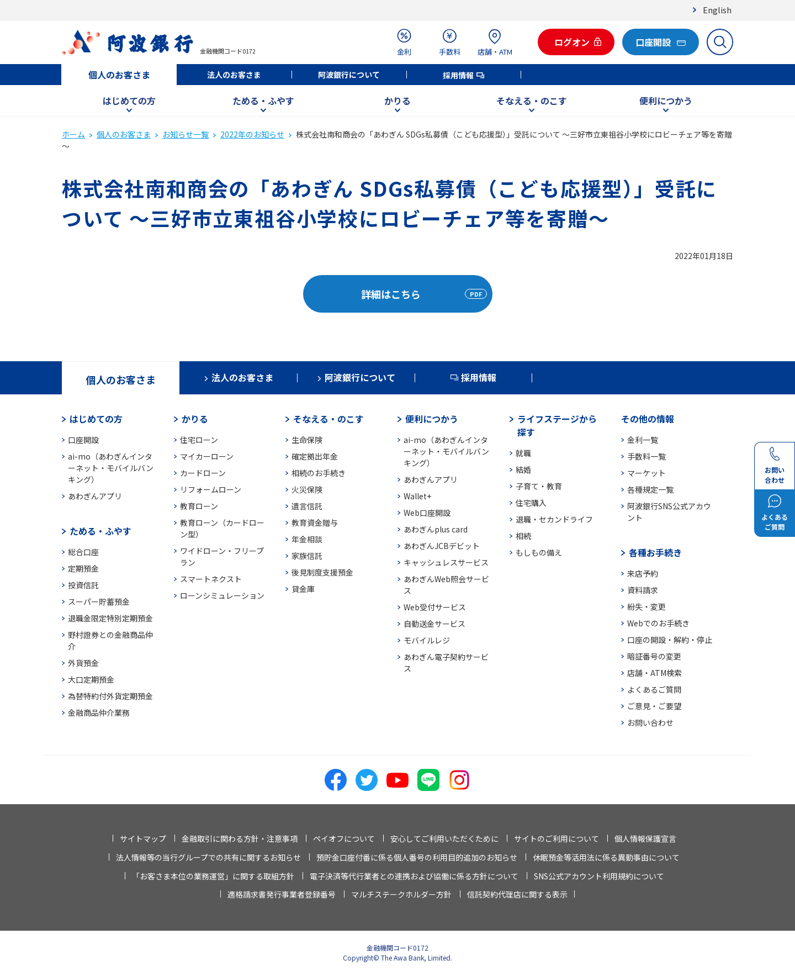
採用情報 (458, 75)
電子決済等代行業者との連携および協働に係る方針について (414, 876)
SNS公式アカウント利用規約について (599, 876)
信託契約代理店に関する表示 (517, 894)
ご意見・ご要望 (654, 705)
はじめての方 (129, 100)
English (717, 9)
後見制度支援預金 (322, 572)
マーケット (646, 472)
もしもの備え (539, 552)
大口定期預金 (91, 679)
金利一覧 (642, 439)
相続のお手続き (319, 472)
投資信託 (83, 584)
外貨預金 (83, 662)
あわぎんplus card (436, 529)
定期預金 (83, 568)
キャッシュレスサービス (446, 562)
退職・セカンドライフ (554, 519)
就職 (523, 452)
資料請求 (642, 589)
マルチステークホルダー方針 (401, 894)
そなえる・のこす (531, 100)
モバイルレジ (427, 640)
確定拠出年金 (315, 456)
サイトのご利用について (556, 838)
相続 (523, 535)
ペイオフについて (344, 838)
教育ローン (199, 505)
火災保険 (307, 489)
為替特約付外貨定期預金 (110, 695)
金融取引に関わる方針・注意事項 (240, 838)
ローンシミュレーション (222, 595)
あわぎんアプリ (95, 496)
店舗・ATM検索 (654, 672)
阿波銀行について (349, 74)
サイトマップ (143, 838)
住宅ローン (199, 439)
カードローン (203, 472)
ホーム (73, 134)
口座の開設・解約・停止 (669, 639)
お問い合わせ (650, 722)
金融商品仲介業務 (99, 712)
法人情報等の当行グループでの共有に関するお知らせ (208, 857)
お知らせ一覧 (185, 134)
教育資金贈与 (315, 522)
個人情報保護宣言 (645, 838)
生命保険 (307, 439)
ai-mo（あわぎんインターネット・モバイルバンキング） (110, 468)
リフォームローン (210, 489)
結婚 (523, 469)
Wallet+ (417, 496)
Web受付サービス (435, 607)
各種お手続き (655, 552)
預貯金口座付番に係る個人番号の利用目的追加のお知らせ (416, 857)
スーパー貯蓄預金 (99, 601)
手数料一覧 (646, 456)
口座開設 (83, 439)
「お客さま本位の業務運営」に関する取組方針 (213, 876)
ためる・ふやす (263, 100)
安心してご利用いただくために (444, 838)
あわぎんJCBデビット (442, 545)
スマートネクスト (211, 578)
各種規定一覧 (650, 489)
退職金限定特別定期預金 (110, 618)
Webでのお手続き (658, 623)
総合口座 (83, 551)
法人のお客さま (234, 74)
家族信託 (307, 555)
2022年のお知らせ (252, 134)
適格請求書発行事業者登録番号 (281, 894)
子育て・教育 (539, 486)
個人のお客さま (119, 74)
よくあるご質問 (654, 689)
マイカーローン (207, 456)
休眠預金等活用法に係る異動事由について (606, 857)
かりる (397, 100)
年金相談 (307, 539)
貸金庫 (303, 588)
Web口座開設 (427, 512)
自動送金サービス (434, 623)
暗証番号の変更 (654, 656)
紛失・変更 (646, 606)
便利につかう (665, 100)
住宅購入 (531, 502)
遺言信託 (307, 505)
